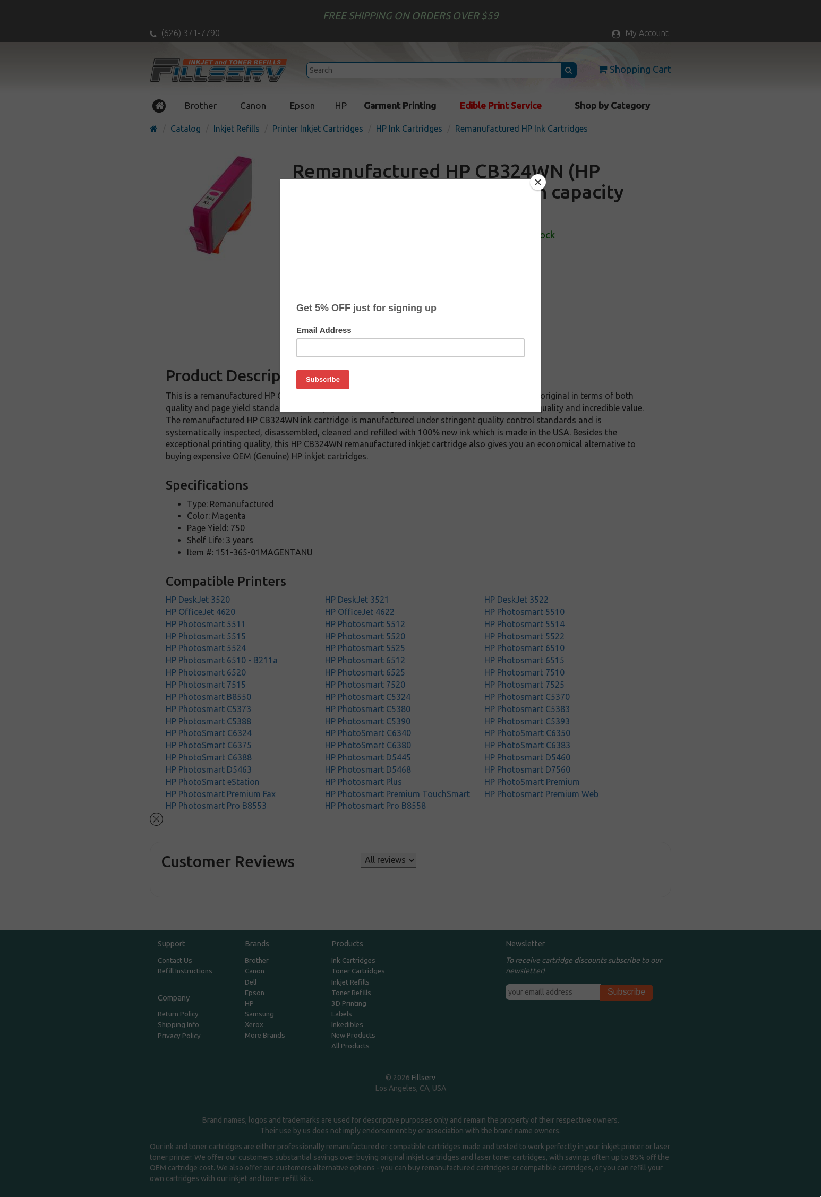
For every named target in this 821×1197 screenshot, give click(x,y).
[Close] (538, 182)
